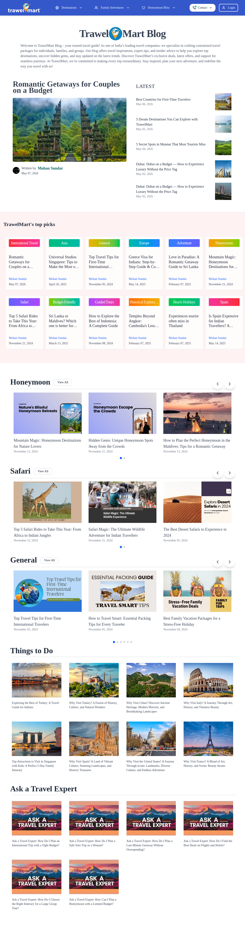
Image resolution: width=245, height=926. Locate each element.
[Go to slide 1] (121, 458)
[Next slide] (230, 384)
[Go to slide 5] (128, 642)
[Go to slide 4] (124, 642)
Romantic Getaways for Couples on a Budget (66, 87)
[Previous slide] (217, 384)
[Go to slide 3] (121, 642)
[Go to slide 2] (124, 458)
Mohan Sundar (50, 168)
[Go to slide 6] (131, 642)
